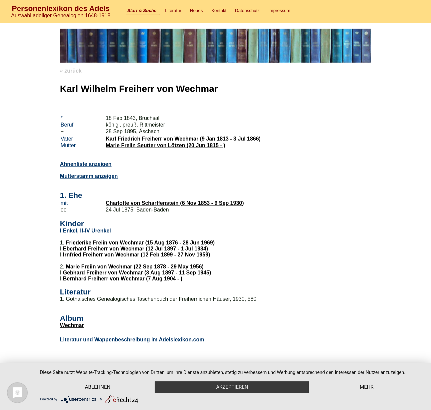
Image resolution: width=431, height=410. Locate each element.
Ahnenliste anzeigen (86, 164)
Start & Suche (141, 10)
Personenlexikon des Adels (61, 8)
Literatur (173, 10)
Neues (196, 10)
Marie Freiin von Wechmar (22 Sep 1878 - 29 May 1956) (135, 266)
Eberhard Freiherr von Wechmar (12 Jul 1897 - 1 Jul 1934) (135, 248)
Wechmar (72, 325)
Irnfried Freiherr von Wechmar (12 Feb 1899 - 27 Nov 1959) (136, 254)
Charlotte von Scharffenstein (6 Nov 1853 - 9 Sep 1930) (175, 203)
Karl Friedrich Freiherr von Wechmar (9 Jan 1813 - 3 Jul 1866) (183, 139)
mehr (367, 387)
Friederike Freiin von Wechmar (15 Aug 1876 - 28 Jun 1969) (140, 242)
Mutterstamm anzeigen (89, 176)
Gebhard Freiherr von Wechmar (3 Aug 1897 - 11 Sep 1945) (137, 272)
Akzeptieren (232, 387)
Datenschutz (247, 10)
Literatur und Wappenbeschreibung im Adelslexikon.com (132, 339)
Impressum (279, 10)
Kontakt (218, 10)
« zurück (71, 71)
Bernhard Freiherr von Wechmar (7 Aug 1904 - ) (122, 278)
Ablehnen (97, 387)
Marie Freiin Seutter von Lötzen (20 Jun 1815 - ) (165, 145)
